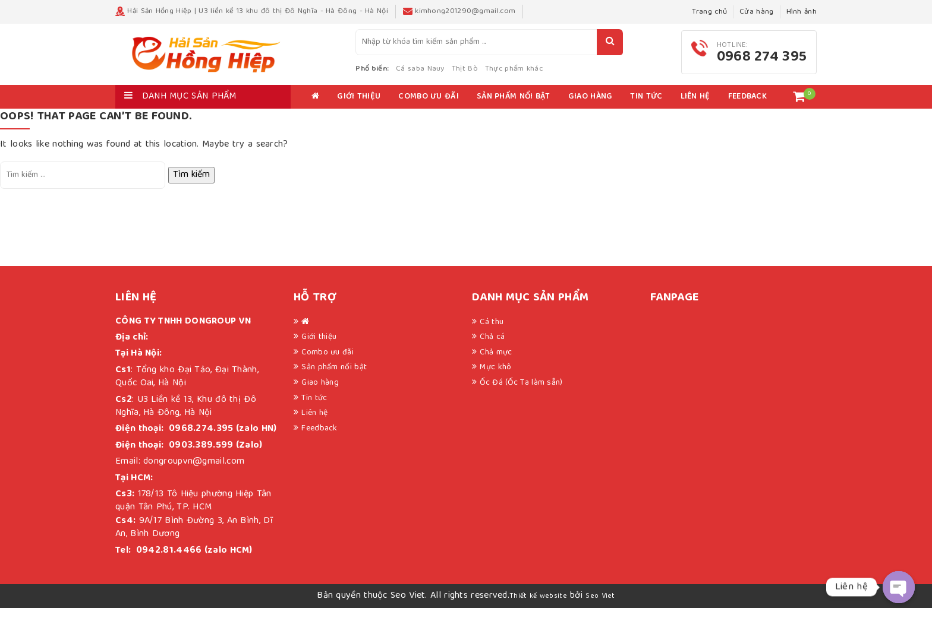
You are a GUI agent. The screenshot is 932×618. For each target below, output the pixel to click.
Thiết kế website (538, 606)
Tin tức (646, 107)
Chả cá (492, 347)
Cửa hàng (756, 12)
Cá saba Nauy (456, 74)
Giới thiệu (358, 107)
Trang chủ (709, 12)
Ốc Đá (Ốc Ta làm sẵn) (521, 392)
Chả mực (496, 362)
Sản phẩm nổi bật (513, 107)
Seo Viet (600, 606)
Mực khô (495, 377)
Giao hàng (590, 107)
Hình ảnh (801, 12)
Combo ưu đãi (428, 107)
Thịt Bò (500, 74)
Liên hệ (695, 107)
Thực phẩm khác (550, 74)
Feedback (747, 107)
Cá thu (491, 332)
